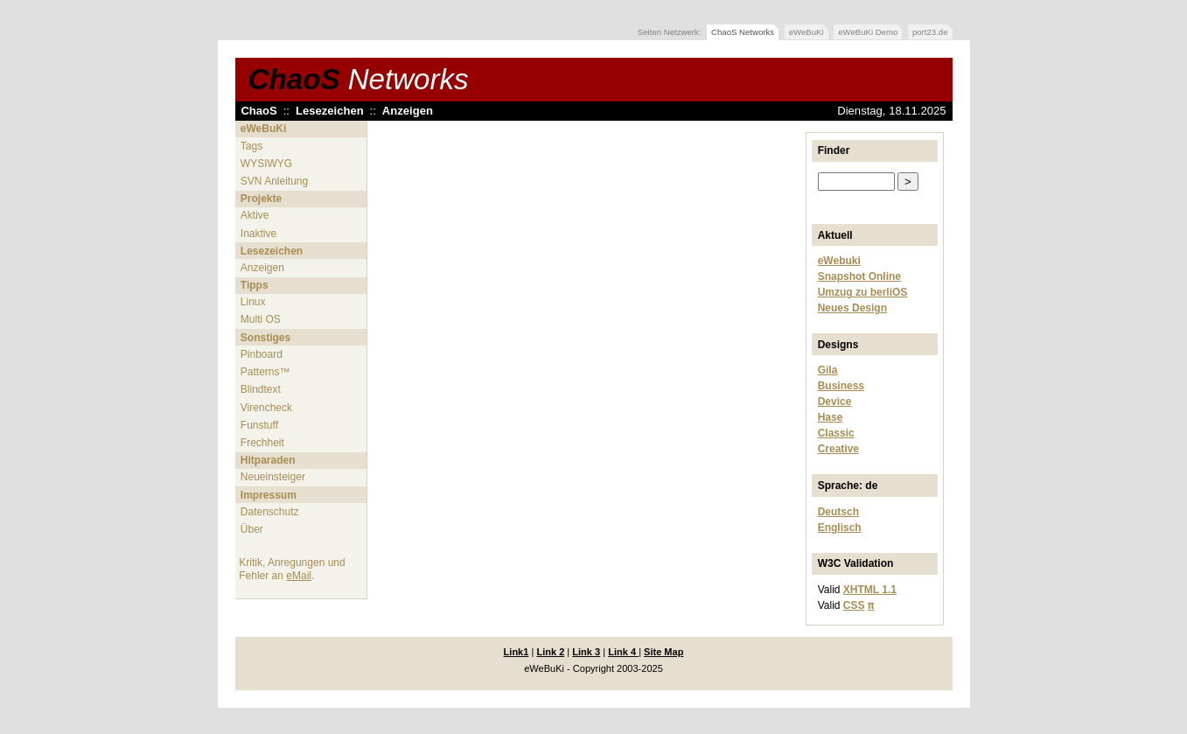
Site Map (663, 652)
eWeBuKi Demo (867, 32)
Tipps (255, 285)
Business (841, 386)
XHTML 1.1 (870, 590)
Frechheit (262, 443)
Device (835, 401)
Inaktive (258, 233)
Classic (836, 433)
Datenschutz (270, 512)
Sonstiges (265, 338)
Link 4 (623, 652)
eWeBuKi (806, 32)
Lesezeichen (330, 110)
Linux (253, 302)
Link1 (516, 652)
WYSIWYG (266, 163)
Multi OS (261, 319)
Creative (838, 449)
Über (252, 529)
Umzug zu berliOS (863, 292)
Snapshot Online (859, 276)
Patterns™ (265, 372)
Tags (251, 146)
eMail (298, 576)
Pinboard (262, 354)
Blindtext (261, 389)
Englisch (840, 527)
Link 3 (586, 652)
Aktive (255, 215)
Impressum (269, 495)
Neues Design (852, 308)
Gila (828, 370)
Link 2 (550, 652)
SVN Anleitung (274, 181)
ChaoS (358, 79)
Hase (830, 417)
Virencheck (266, 408)
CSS (854, 605)
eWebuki (839, 261)
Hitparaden (268, 460)
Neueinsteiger (273, 477)
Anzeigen (407, 110)
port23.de (930, 32)
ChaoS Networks (742, 32)
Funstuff (259, 425)
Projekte (261, 198)
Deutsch (838, 512)
